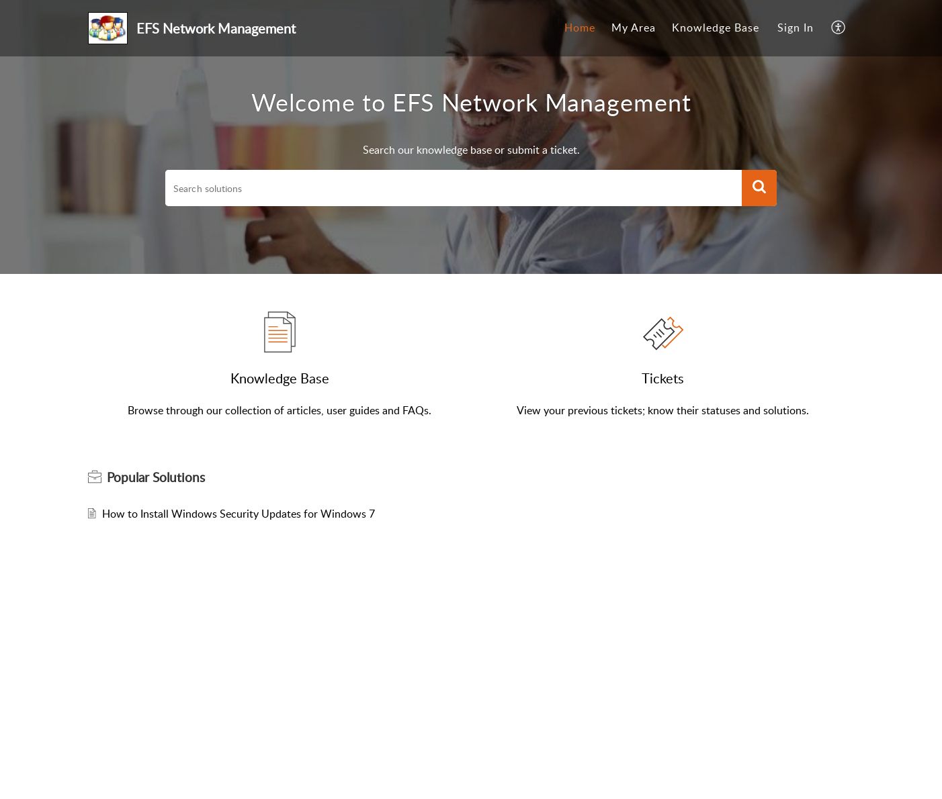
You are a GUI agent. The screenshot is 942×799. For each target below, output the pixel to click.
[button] (759, 188)
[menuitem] (580, 28)
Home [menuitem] (579, 27)
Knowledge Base (279, 378)
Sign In (795, 27)
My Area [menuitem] (633, 27)
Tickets (663, 378)
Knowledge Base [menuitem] (715, 27)
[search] (453, 188)
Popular (156, 477)
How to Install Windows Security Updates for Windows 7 (238, 513)
